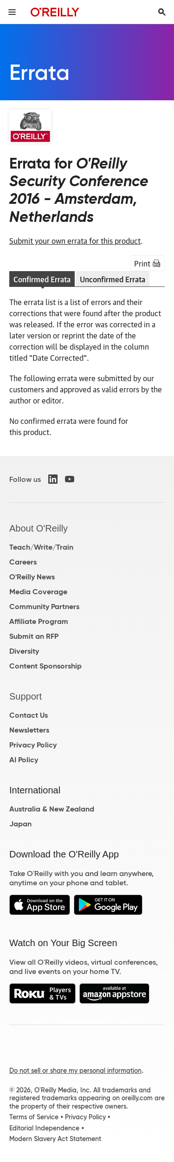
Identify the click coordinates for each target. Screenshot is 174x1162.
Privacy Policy (33, 745)
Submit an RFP (33, 636)
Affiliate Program (38, 621)
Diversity (24, 651)
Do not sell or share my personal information (75, 1070)
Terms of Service (33, 1117)
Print (147, 263)
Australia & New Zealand (51, 809)
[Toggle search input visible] (162, 12)
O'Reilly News (32, 577)
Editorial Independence (44, 1128)
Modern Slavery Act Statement (55, 1139)
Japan (20, 824)
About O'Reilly (38, 528)
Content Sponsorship (45, 666)
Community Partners (44, 606)
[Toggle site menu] (12, 12)
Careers (23, 562)
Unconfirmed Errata (112, 279)
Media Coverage (38, 592)
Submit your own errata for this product (75, 240)
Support (25, 696)
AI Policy (23, 760)
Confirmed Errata (42, 279)
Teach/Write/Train (41, 547)
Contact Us (28, 715)
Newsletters (29, 730)
